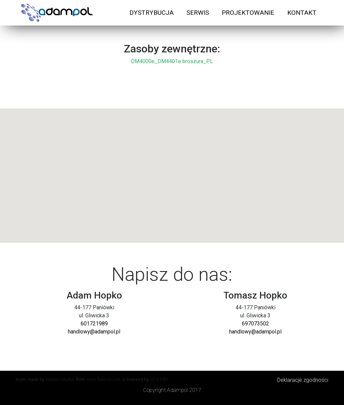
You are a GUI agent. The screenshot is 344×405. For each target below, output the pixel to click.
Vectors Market (60, 379)
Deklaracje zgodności (302, 380)
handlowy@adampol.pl (94, 331)
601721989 (94, 323)
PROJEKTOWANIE (248, 12)
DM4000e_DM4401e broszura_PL (172, 61)
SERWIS (197, 12)
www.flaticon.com (103, 379)
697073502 (255, 323)
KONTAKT (301, 12)
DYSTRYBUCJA (151, 12)
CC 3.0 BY (159, 379)
